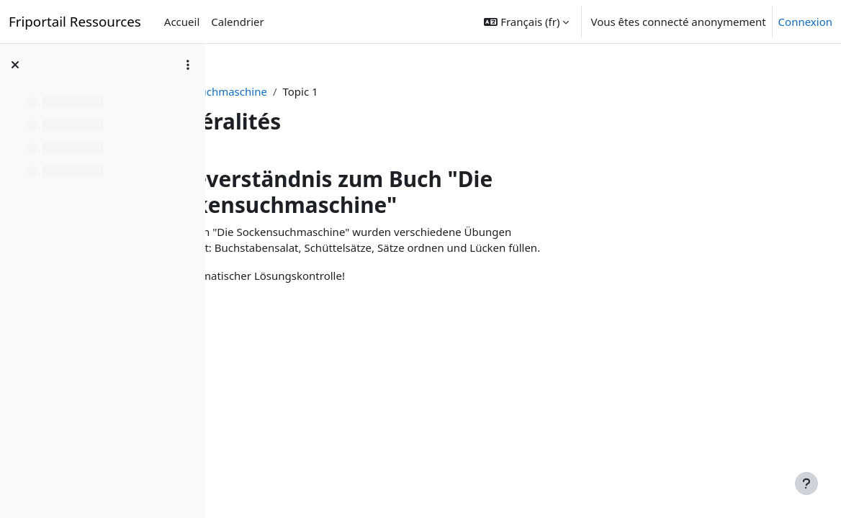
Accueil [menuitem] (181, 21)
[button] (526, 21)
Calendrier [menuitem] (237, 21)
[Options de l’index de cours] (187, 64)
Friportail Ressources (75, 21)
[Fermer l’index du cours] (15, 64)
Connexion (805, 21)
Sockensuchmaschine (287, 91)
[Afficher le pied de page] (806, 483)
